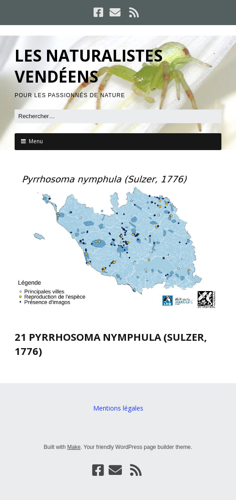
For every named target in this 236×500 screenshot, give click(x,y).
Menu (36, 141)
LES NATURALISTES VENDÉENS (89, 66)
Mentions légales (118, 408)
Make (73, 447)
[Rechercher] (118, 116)
